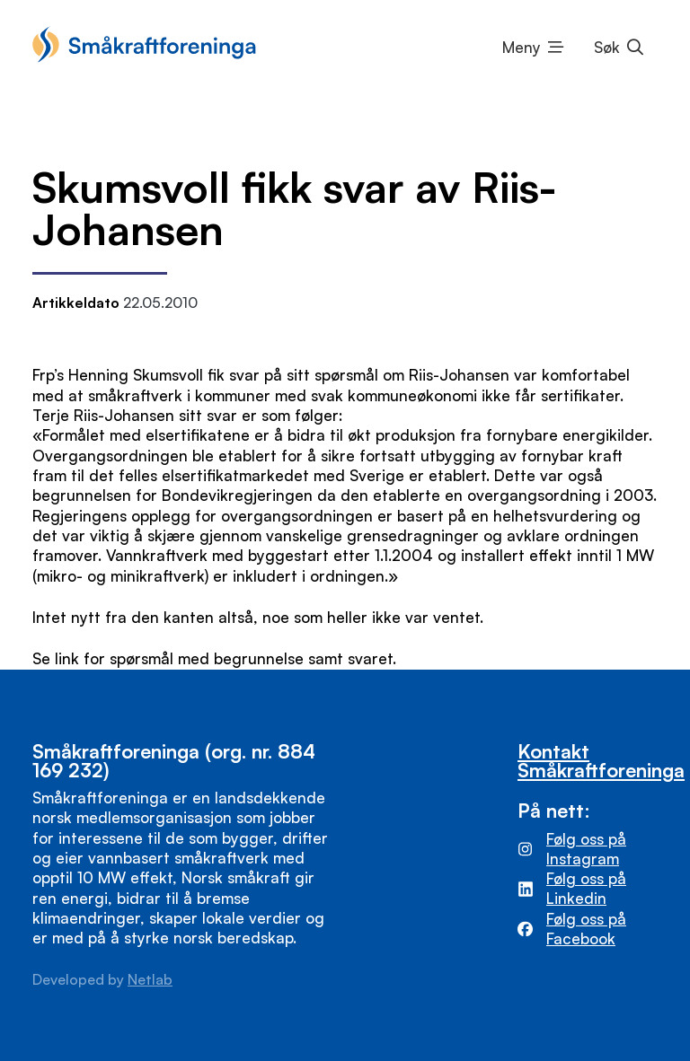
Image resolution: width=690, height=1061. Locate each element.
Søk (607, 47)
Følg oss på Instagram (586, 848)
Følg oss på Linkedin (586, 888)
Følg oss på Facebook (586, 928)
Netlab (150, 979)
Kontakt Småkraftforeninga (601, 760)
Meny (521, 47)
